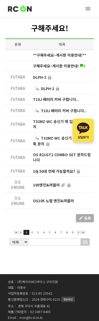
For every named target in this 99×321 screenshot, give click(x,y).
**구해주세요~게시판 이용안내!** (59, 55)
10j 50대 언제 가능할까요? (54, 171)
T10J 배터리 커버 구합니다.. (56, 99)
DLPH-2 (39, 77)
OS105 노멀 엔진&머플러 (53, 200)
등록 (85, 218)
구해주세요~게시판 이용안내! (56, 65)
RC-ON (20, 8)
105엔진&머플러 (46, 184)
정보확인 (68, 299)
